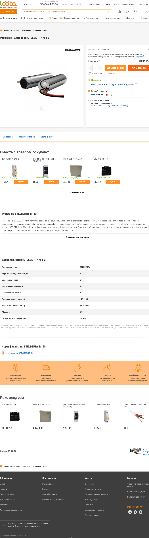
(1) (89, 177)
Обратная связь (7, 494)
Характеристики (27, 137)
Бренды (45, 489)
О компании (94, 4)
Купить (21, 182)
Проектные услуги (93, 489)
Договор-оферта (7, 499)
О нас (2, 484)
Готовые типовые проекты (96, 494)
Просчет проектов (71, 18)
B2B (116, 4)
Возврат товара (92, 515)
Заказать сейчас (115, 68)
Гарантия (89, 505)
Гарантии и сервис (112, 18)
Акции (54, 18)
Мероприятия (129, 4)
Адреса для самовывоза (11, 510)
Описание (8, 137)
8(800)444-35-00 (49, 4)
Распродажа (48, 484)
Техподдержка (92, 18)
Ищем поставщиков (136, 492)
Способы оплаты (49, 494)
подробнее (140, 57)
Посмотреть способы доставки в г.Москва (108, 106)
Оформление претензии (95, 510)
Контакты (143, 4)
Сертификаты (47, 137)
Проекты (106, 4)
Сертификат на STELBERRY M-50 (19, 353)
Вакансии (145, 18)
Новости (3, 489)
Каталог (10, 12)
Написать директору (136, 497)
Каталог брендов (10, 18)
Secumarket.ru (33, 526)
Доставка (130, 18)
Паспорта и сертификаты (34, 18)
